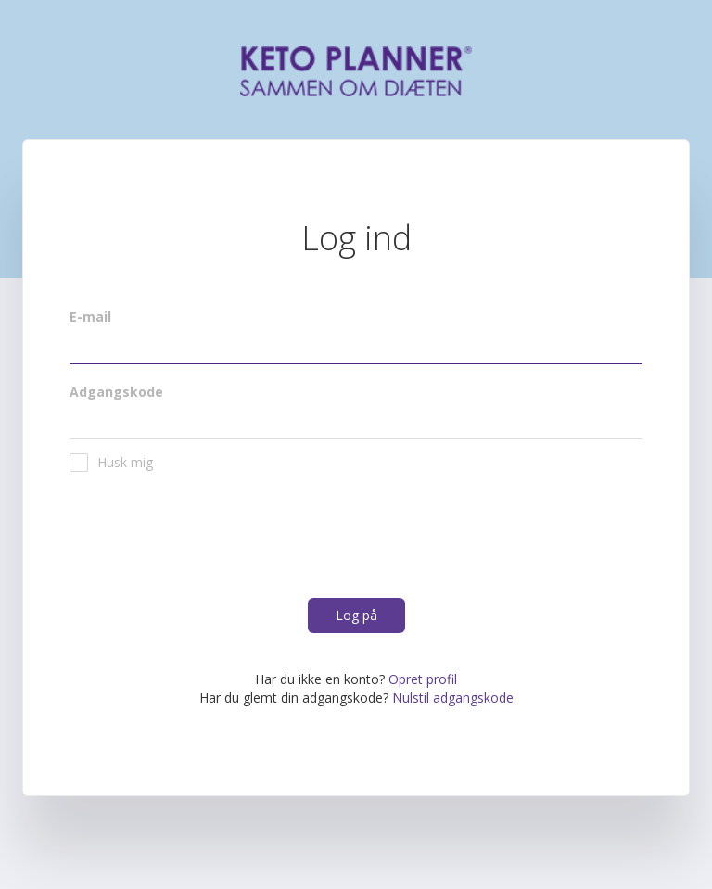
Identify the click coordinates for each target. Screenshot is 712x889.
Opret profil (422, 679)
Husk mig (111, 462)
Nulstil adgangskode (453, 697)
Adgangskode (116, 391)
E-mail (90, 316)
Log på (356, 615)
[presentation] (210, 543)
